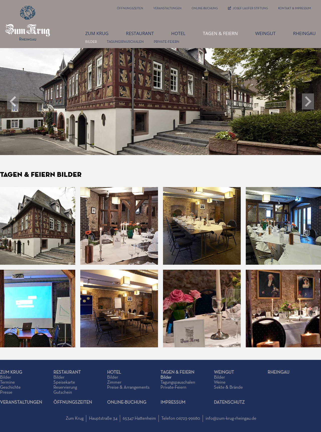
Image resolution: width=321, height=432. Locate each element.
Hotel (178, 33)
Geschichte (10, 387)
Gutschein (62, 392)
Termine (7, 382)
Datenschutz (229, 402)
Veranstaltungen (167, 8)
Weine (219, 382)
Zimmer (114, 382)
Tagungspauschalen (125, 42)
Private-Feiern (166, 42)
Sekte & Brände (228, 387)
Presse (6, 392)
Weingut (265, 33)
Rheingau (304, 33)
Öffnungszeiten (130, 8)
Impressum (172, 402)
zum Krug (97, 33)
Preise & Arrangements (128, 387)
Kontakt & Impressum (294, 8)
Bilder (91, 42)
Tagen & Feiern (220, 33)
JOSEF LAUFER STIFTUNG (248, 8)
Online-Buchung (205, 8)
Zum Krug (11, 372)
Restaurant (140, 33)
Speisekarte (64, 382)
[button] (308, 101)
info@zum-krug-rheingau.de (231, 418)
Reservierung (65, 387)
